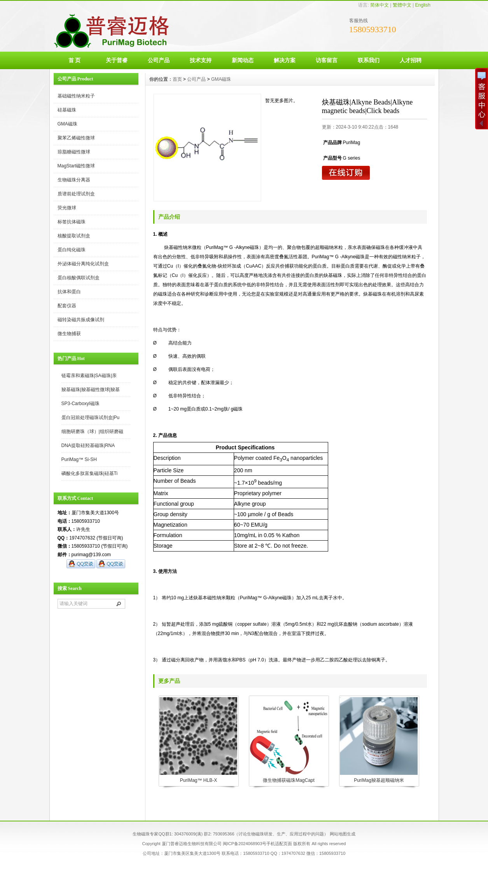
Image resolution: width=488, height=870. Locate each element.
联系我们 (369, 60)
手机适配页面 (279, 843)
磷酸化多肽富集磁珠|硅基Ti (89, 473)
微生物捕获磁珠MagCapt (289, 780)
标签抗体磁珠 (72, 221)
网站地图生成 (342, 834)
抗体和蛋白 (69, 291)
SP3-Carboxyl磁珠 (80, 403)
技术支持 (201, 60)
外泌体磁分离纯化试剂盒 (83, 263)
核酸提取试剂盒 (74, 235)
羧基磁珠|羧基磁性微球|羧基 (90, 389)
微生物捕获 (69, 333)
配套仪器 (67, 305)
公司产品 (159, 60)
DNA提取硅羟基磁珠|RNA (88, 445)
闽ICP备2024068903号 (245, 843)
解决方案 (285, 60)
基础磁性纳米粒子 (76, 96)
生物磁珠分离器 (74, 180)
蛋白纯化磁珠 (72, 249)
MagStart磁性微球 (76, 166)
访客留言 (327, 60)
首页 (177, 79)
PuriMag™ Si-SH (79, 459)
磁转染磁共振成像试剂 (81, 319)
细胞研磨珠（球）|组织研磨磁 (92, 431)
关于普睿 (117, 60)
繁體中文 (402, 5)
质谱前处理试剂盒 (76, 194)
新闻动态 (243, 60)
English (422, 5)
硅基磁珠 (67, 110)
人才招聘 (411, 60)
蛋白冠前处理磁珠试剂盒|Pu (90, 417)
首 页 (74, 60)
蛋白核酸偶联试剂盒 (79, 277)
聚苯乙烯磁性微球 (76, 138)
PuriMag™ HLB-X (198, 780)
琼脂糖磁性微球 (74, 152)
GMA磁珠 (67, 124)
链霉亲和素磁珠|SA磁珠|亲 (89, 375)
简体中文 (379, 5)
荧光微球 (67, 208)
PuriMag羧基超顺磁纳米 (379, 780)
